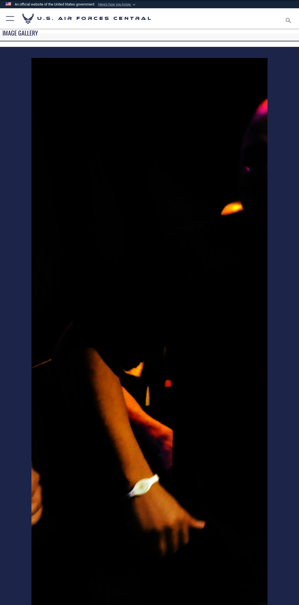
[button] (117, 4)
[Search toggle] (289, 19)
